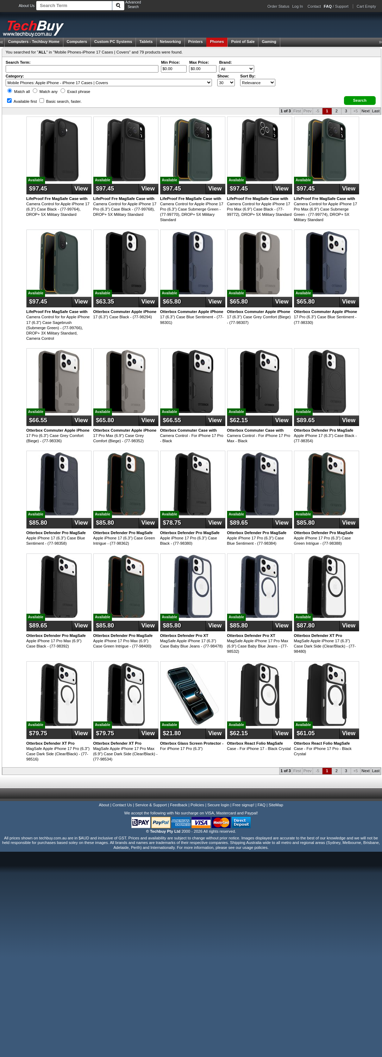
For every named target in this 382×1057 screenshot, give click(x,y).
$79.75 (38, 733)
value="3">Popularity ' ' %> (257, 82)
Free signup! (243, 805)
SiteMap (276, 805)
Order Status (278, 6)
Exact (75, 91)
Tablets (146, 41)
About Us (27, 6)
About (104, 805)
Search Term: (18, 62)
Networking (170, 41)
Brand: (225, 62)
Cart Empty (366, 6)
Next (366, 111)
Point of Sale (243, 41)
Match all (18, 91)
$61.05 (306, 733)
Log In (297, 6)
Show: (223, 76)
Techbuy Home (34, 41)
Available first (22, 101)
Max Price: (199, 62)
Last (376, 111)
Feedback (178, 805)
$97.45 (38, 188)
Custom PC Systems (113, 41)
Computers (77, 41)
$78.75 (172, 522)
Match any (45, 91)
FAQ (261, 805)
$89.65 (306, 420)
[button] (360, 100)
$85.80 (38, 522)
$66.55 (38, 420)
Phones (217, 41)
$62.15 (239, 420)
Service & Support (151, 805)
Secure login (218, 805)
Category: (15, 76)
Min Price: (170, 62)
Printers (195, 41)
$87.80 (306, 625)
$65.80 (172, 301)
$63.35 (105, 301)
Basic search (60, 101)
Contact (314, 6)
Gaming (269, 41)
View (81, 188)
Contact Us (122, 805)
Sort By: (248, 76)
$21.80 (172, 733)
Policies (197, 805)
